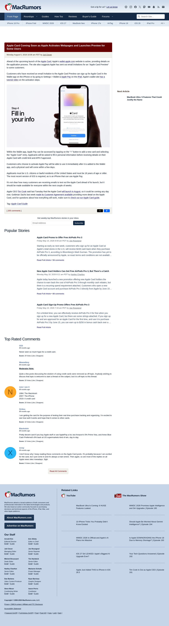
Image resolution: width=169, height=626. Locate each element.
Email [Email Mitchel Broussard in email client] (6, 562)
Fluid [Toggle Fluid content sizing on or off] (37, 613)
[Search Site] (151, 16)
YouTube (71, 494)
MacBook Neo (79, 23)
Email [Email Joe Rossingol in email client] (30, 552)
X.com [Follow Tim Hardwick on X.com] (36, 562)
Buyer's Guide (89, 16)
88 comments (58, 297)
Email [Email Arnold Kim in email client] (6, 542)
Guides (45, 16)
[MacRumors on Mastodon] (144, 7)
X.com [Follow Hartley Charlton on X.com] (12, 572)
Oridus (22, 409)
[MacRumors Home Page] (22, 7)
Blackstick (24, 428)
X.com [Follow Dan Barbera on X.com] (12, 582)
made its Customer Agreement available (54, 194)
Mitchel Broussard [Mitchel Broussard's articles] (11, 557)
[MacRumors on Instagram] (130, 7)
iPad (80, 77)
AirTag (110, 23)
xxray (21, 448)
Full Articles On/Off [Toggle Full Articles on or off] (26, 613)
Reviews (73, 16)
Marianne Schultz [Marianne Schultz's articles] (35, 567)
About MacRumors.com (19, 516)
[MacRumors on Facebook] (135, 7)
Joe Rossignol (75, 241)
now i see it (24, 387)
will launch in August (71, 191)
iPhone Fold (31, 23)
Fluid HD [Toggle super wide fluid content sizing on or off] (43, 613)
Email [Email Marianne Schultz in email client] (30, 572)
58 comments (58, 260)
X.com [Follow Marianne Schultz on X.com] (36, 572)
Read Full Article (44, 260)
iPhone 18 (123, 23)
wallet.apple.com (67, 61)
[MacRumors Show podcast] (126, 7)
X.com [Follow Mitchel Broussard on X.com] (12, 562)
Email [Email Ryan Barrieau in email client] (30, 582)
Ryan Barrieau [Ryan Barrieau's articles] (33, 577)
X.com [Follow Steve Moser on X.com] (12, 592)
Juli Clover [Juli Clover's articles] (8, 547)
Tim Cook (22, 191)
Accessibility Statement (12, 608)
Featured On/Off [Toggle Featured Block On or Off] (11, 613)
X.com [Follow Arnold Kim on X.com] (12, 542)
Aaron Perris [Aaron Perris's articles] (33, 587)
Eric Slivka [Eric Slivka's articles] (32, 537)
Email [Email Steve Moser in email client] (6, 592)
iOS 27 (63, 23)
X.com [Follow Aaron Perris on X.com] (36, 592)
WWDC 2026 (48, 23)
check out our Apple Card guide (84, 198)
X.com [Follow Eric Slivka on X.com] (36, 542)
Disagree (39, 356)
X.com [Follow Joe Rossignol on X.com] (36, 552)
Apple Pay (66, 77)
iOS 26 (137, 23)
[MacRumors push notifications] (153, 7)
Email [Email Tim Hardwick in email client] (30, 562)
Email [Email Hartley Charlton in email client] (6, 572)
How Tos (59, 16)
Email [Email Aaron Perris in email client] (30, 592)
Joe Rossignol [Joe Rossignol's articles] (33, 547)
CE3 (21, 346)
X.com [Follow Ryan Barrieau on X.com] (36, 582)
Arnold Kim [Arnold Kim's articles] (8, 537)
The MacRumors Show (134, 494)
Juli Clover (47, 55)
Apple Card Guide (19, 204)
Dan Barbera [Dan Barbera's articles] (9, 577)
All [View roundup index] (163, 23)
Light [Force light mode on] (55, 613)
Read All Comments (58, 471)
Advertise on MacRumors (20, 524)
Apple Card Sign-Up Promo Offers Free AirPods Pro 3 (69, 304)
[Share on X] (100, 210)
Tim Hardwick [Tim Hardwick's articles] (33, 557)
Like (33, 356)
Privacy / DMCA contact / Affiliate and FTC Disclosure (23, 604)
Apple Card (46, 61)
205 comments (14, 211)
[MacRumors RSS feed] (158, 7)
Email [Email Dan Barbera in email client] (6, 582)
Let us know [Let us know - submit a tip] (112, 7)
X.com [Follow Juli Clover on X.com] (12, 552)
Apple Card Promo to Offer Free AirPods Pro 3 (64, 237)
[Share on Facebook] (107, 210)
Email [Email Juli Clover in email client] (6, 552)
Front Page (12, 16)
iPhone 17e (96, 23)
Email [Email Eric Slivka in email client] (30, 542)
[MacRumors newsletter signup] (163, 7)
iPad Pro (150, 23)
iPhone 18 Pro (13, 23)
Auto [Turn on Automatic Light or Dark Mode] (50, 613)
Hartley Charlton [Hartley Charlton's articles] (10, 567)
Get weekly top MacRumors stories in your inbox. (58, 218)
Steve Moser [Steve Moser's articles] (9, 587)
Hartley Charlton (78, 278)
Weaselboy (24, 362)
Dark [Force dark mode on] (59, 613)
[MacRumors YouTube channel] (149, 7)
